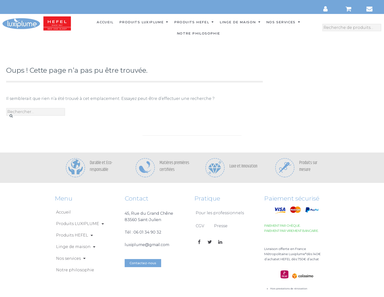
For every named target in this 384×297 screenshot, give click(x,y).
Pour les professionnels (220, 213)
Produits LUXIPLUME (143, 22)
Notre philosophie (198, 33)
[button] (143, 263)
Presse (221, 226)
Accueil (105, 22)
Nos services (283, 22)
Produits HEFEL (194, 22)
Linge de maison (240, 22)
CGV (200, 226)
